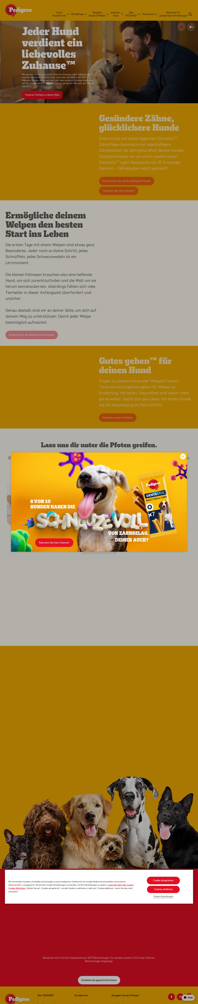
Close (183, 456)
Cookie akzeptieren (163, 880)
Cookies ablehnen (163, 889)
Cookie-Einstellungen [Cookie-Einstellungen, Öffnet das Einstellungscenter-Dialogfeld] (163, 896)
